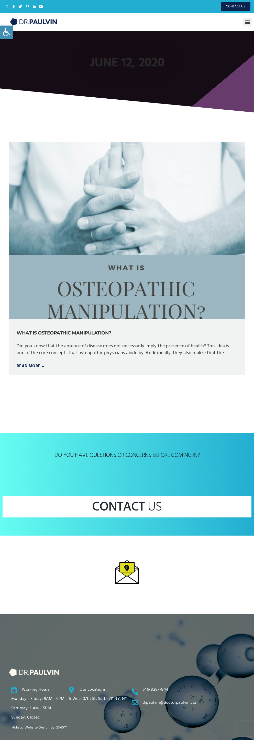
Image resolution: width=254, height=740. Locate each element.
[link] (6, 32)
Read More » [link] (30, 366)
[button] (247, 22)
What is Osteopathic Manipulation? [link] (64, 333)
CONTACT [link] (127, 507)
